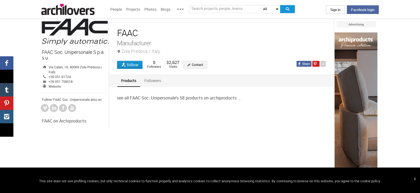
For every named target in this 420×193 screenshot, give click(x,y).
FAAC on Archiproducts (64, 121)
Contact (197, 65)
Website (54, 86)
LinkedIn (54, 108)
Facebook (63, 108)
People (116, 9)
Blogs (165, 9)
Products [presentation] (128, 80)
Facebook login (362, 9)
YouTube (72, 108)
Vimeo (45, 108)
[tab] (128, 80)
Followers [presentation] (152, 80)
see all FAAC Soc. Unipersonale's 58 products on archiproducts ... (179, 98)
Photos (150, 9)
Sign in (335, 9)
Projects (133, 9)
